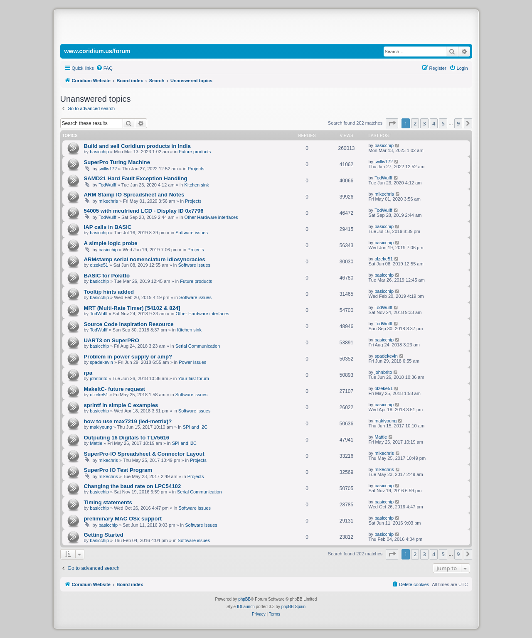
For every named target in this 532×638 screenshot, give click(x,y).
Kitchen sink (197, 184)
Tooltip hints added (109, 292)
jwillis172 (108, 168)
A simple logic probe (111, 243)
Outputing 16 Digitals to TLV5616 (127, 437)
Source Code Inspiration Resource (129, 324)
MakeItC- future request (114, 389)
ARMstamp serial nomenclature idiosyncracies (144, 259)
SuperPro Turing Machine (117, 162)
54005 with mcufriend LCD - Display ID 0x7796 (144, 211)
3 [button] (424, 123)
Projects (196, 168)
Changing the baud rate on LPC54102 (132, 486)
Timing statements (108, 502)
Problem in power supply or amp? (128, 356)
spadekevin (101, 362)
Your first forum (193, 378)
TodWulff (107, 184)
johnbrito (98, 378)
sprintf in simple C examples (121, 405)
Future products (195, 151)
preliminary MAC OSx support (123, 518)
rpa (88, 373)
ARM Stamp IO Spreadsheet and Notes (134, 194)
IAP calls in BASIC (108, 227)
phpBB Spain (293, 606)
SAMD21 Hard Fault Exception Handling (135, 178)
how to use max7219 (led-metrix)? (128, 421)
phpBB (244, 599)
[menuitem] (104, 68)
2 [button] (415, 123)
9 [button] (458, 123)
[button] (392, 123)
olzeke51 (99, 265)
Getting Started (103, 535)
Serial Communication (197, 346)
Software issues (191, 232)
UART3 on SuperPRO (111, 340)
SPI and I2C (195, 427)
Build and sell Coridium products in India (137, 146)
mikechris (108, 201)
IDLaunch (246, 606)
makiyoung (101, 427)
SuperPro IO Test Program (118, 470)
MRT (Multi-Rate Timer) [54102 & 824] (132, 308)
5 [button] (442, 123)
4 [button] (433, 123)
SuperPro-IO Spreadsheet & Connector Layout (144, 454)
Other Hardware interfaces (211, 217)
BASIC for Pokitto (107, 275)
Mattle (96, 443)
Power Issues (192, 362)
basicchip (99, 151)
